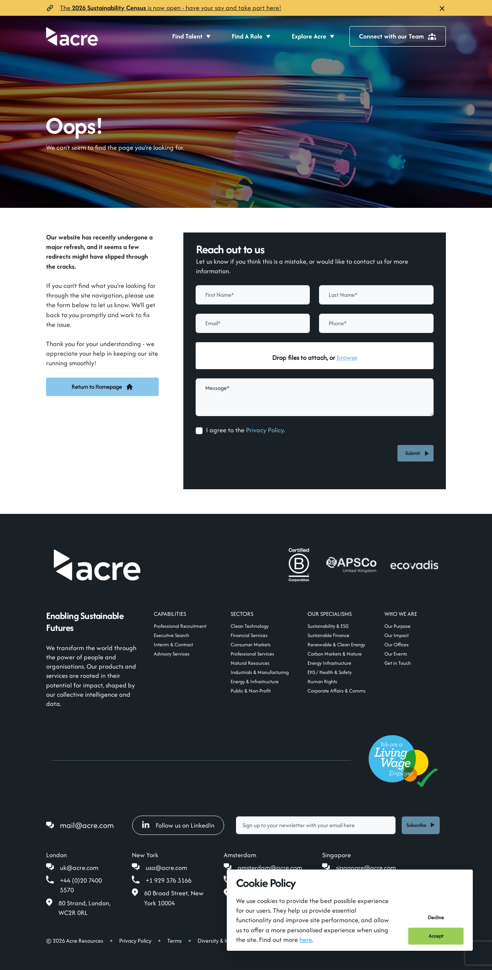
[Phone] (376, 323)
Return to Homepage (102, 387)
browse (347, 357)
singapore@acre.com (366, 867)
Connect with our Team (397, 36)
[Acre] (72, 36)
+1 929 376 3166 (168, 880)
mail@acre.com (87, 825)
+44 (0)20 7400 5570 (81, 885)
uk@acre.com (79, 867)
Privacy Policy (265, 430)
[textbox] (253, 294)
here (305, 939)
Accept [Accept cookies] (436, 936)
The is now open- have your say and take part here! (170, 7)
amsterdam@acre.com (270, 867)
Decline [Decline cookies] (436, 917)
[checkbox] (199, 430)
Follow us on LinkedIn (178, 825)
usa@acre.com (166, 867)
